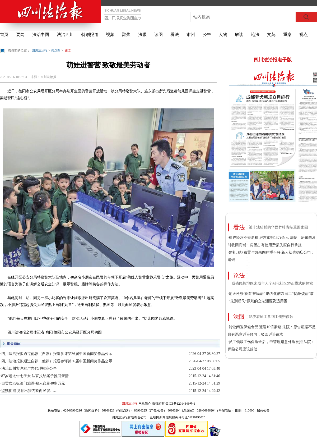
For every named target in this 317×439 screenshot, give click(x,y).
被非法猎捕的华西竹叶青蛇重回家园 (278, 227)
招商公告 (263, 410)
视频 (110, 34)
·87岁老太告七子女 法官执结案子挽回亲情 (34, 376)
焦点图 (55, 50)
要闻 (20, 34)
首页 (4, 34)
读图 (158, 34)
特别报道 (89, 34)
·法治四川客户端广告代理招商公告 (28, 369)
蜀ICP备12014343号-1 (180, 403)
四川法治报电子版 (273, 59)
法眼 (142, 34)
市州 (191, 34)
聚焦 (126, 34)
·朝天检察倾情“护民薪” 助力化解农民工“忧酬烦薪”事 (271, 294)
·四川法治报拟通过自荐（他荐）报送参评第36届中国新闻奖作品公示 (56, 361)
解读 (239, 34)
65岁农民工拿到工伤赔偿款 (271, 317)
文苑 (271, 34)
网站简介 (144, 403)
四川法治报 (40, 50)
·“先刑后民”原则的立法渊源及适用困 (257, 301)
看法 (174, 34)
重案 (287, 34)
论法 (255, 34)
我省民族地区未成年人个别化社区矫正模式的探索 (272, 283)
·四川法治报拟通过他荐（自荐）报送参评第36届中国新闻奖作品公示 (56, 354)
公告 (207, 34)
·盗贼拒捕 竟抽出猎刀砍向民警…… (29, 391)
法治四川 (65, 34)
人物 (223, 34)
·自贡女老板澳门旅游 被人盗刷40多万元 (32, 383)
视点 (303, 34)
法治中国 (40, 34)
